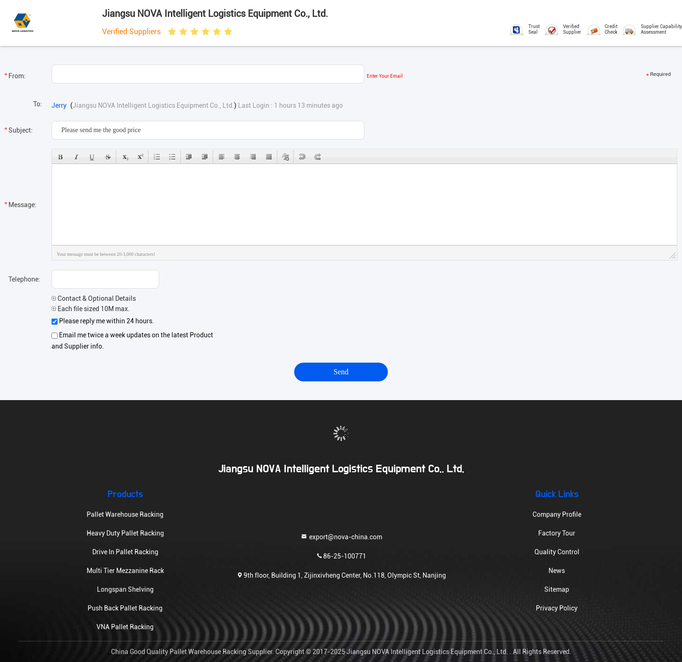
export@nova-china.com (341, 536)
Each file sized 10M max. (91, 308)
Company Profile (557, 514)
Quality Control (556, 552)
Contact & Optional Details (94, 298)
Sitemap (556, 589)
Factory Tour (556, 533)
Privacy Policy (557, 608)
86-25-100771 (341, 555)
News (557, 570)
